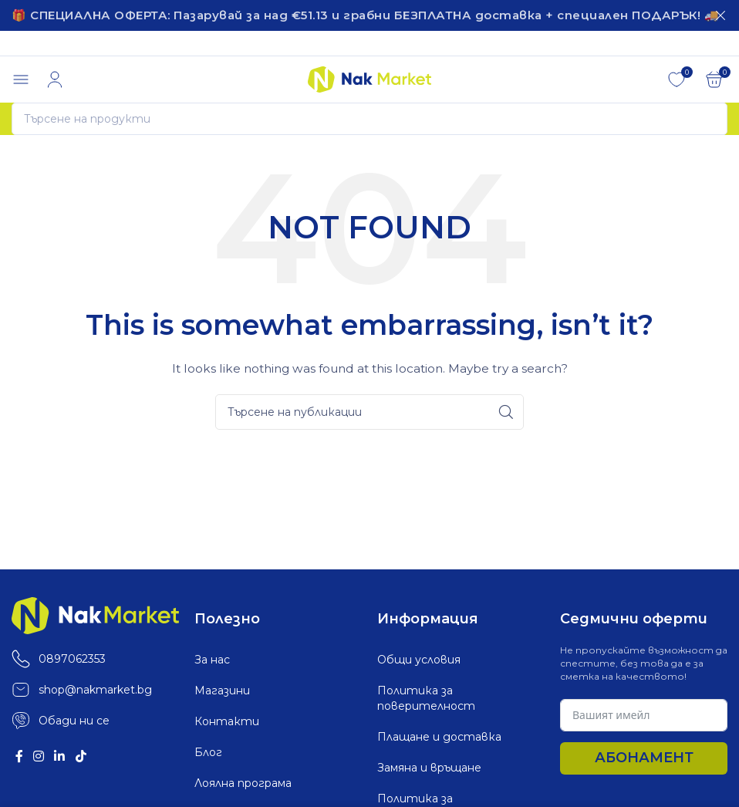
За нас (212, 658)
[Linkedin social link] (59, 755)
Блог (208, 751)
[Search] (369, 117)
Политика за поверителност (426, 696)
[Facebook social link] (19, 755)
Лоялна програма (243, 781)
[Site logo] (369, 76)
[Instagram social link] (38, 755)
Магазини (222, 689)
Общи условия (419, 658)
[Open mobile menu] (21, 77)
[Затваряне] (720, 15)
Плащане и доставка (439, 735)
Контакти (226, 720)
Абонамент (644, 756)
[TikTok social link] (80, 755)
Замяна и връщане (429, 766)
